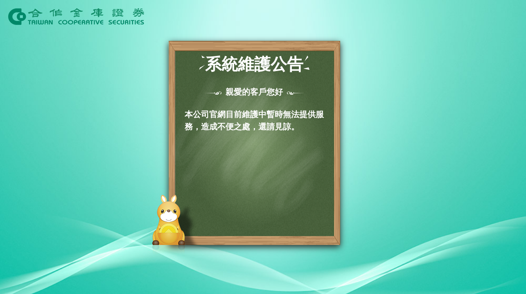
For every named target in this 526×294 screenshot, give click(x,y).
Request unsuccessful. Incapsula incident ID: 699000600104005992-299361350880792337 (263, 147)
